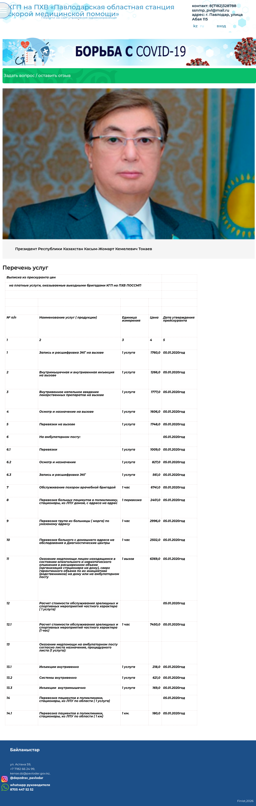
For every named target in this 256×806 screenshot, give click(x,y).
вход (221, 26)
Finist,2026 (245, 801)
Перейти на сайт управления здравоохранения (79, 17)
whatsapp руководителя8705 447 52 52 (30, 787)
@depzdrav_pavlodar (26, 778)
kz (195, 26)
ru (202, 26)
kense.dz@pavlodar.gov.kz (29, 773)
